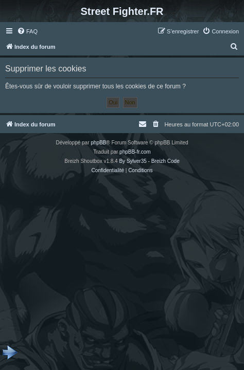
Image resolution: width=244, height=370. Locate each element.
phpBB (98, 142)
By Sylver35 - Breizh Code (149, 161)
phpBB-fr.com (135, 152)
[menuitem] (27, 31)
